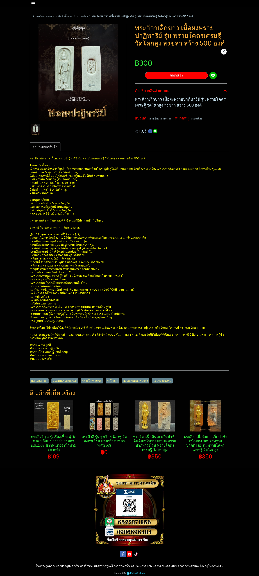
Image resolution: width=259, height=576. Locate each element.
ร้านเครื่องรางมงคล (43, 16)
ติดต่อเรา (176, 75)
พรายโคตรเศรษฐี (91, 381)
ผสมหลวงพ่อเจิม (162, 381)
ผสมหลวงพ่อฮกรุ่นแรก (135, 381)
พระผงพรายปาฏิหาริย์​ (65, 381)
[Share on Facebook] (150, 131)
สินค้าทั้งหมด (65, 16)
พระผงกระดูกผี (39, 381)
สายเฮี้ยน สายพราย (160, 118)
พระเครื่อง (82, 16)
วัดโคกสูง (112, 381)
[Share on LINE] (155, 131)
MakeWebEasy (137, 573)
